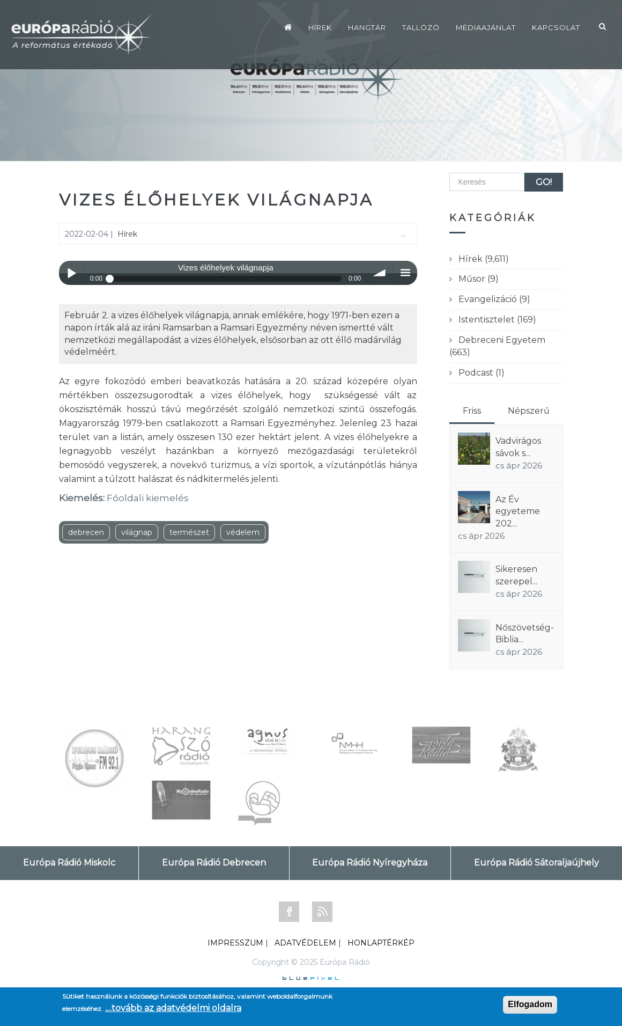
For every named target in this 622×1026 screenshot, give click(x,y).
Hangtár (367, 27)
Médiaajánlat (486, 27)
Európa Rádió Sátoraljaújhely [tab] (536, 863)
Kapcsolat (556, 27)
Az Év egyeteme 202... (517, 511)
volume (380, 273)
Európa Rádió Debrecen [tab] (214, 863)
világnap (136, 532)
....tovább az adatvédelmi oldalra (173, 1008)
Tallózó (421, 27)
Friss (472, 411)
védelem (243, 532)
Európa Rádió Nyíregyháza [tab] (369, 863)
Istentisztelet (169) (497, 319)
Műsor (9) (478, 279)
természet (189, 532)
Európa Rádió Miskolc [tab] (69, 863)
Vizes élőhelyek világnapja (216, 200)
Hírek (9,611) (483, 259)
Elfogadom (530, 1004)
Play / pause (71, 273)
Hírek (320, 27)
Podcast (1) (481, 373)
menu (405, 273)
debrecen (86, 532)
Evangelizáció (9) (494, 299)
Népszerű (529, 411)
